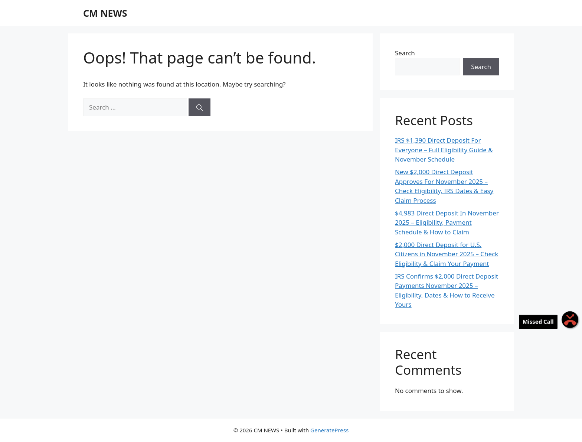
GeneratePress (329, 430)
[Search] (199, 107)
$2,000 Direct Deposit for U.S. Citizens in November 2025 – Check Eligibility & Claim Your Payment (446, 254)
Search (405, 53)
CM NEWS (105, 13)
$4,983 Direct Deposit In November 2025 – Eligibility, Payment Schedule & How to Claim (447, 222)
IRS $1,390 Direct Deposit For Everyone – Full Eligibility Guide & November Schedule (444, 149)
